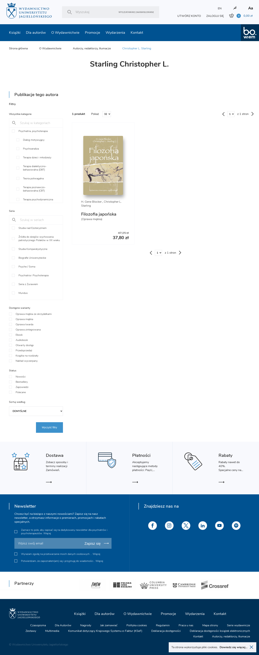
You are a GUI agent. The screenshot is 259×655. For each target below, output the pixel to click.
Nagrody (85, 625)
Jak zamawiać (108, 625)
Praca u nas (186, 625)
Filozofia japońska (98, 214)
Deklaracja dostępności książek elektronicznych (220, 631)
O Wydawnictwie (65, 32)
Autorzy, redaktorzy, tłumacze (92, 48)
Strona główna (18, 48)
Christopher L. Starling (136, 48)
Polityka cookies (136, 625)
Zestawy (31, 631)
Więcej (47, 533)
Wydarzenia (115, 32)
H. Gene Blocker (91, 202)
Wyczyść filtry (49, 427)
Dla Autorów (63, 625)
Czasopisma (38, 625)
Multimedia (52, 631)
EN (220, 8)
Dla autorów (36, 32)
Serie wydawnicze (238, 625)
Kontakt (137, 32)
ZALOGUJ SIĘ (215, 16)
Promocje (92, 32)
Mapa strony (210, 625)
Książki (15, 32)
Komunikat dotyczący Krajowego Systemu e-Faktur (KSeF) (105, 631)
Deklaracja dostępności (166, 631)
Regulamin (163, 625)
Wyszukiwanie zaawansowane (136, 12)
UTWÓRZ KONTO (189, 16)
